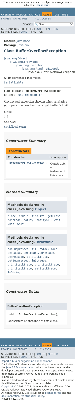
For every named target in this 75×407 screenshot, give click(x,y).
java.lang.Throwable (24, 61)
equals (23, 216)
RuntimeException (29, 94)
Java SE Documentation (20, 367)
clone (12, 216)
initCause (39, 260)
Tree (65, 14)
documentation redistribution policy (22, 396)
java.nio (23, 45)
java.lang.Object (15, 58)
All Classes (43, 18)
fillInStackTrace (44, 249)
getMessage (16, 256)
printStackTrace (20, 264)
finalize (38, 216)
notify (28, 220)
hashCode (14, 220)
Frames (6, 18)
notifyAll (43, 220)
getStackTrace (37, 256)
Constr (40, 29)
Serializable (13, 82)
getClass (54, 216)
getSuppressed (18, 260)
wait (57, 220)
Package (34, 14)
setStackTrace (45, 268)
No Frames (20, 18)
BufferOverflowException (26, 163)
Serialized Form (15, 126)
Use (57, 14)
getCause (14, 252)
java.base (23, 41)
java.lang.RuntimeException (41, 68)
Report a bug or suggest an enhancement (26, 361)
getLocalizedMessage (39, 252)
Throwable (44, 242)
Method (53, 29)
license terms (43, 5)
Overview (7, 14)
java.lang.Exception (30, 65)
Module (21, 14)
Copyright (7, 386)
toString (14, 272)
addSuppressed (18, 249)
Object (40, 209)
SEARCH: (28, 24)
